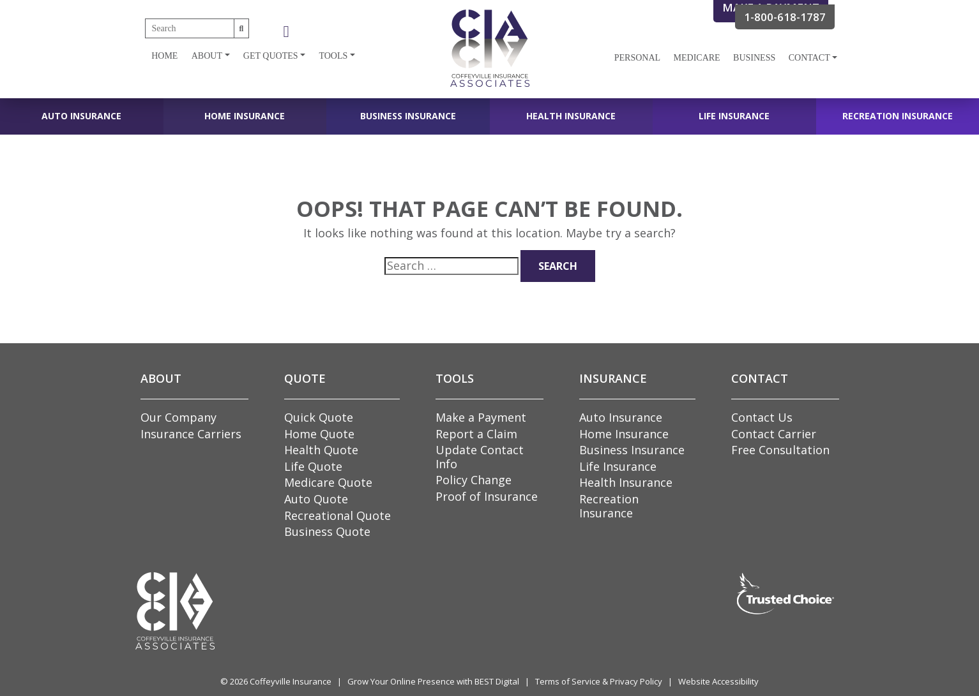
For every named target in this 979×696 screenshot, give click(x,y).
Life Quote (313, 466)
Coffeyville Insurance (290, 681)
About (207, 56)
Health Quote (321, 449)
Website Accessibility (718, 681)
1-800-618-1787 (785, 17)
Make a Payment (481, 417)
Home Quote (319, 433)
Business (754, 58)
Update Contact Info (480, 456)
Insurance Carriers (190, 433)
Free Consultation (780, 449)
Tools (333, 56)
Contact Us (762, 417)
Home (164, 56)
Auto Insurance (81, 116)
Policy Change (474, 479)
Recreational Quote (337, 515)
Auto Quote (316, 499)
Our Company (178, 417)
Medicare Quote (328, 482)
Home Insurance (244, 116)
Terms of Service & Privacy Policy (598, 681)
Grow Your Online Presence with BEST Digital (433, 681)
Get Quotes (270, 56)
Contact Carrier (773, 433)
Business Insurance (408, 116)
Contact (809, 58)
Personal (637, 58)
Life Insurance (734, 116)
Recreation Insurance (897, 116)
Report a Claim (476, 433)
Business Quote (327, 531)
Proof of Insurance (487, 496)
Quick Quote (318, 417)
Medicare (697, 58)
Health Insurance (571, 116)
